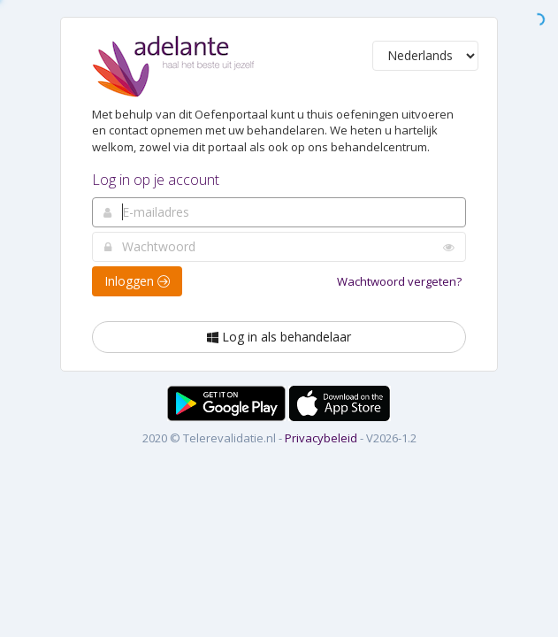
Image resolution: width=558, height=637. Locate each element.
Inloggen (137, 280)
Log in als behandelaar (279, 336)
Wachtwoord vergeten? (399, 281)
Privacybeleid (321, 438)
